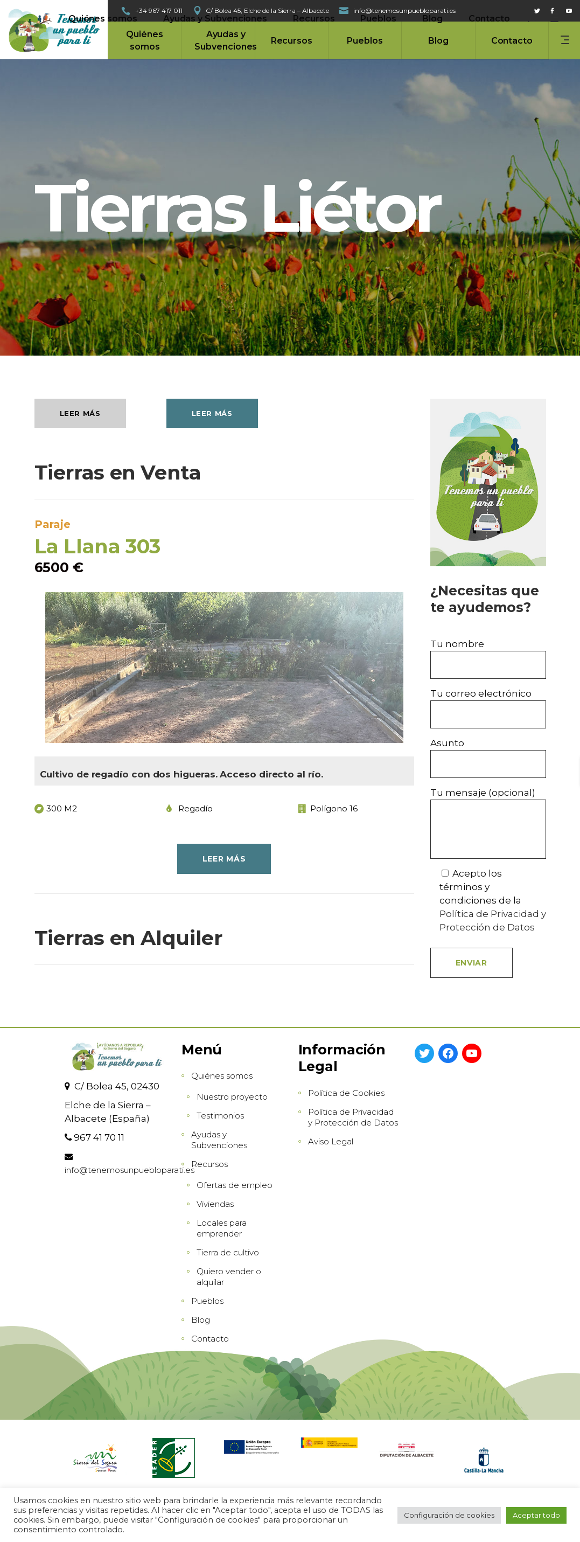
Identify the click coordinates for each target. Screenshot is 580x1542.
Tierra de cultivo (228, 1252)
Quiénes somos (222, 1076)
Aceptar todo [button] (536, 1515)
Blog (200, 1320)
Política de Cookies (346, 1093)
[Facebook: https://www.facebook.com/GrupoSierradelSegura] (448, 1053)
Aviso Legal (330, 1141)
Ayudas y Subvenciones (219, 1139)
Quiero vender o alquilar (229, 1276)
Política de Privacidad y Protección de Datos (353, 1117)
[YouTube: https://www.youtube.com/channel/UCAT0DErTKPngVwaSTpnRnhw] (471, 1053)
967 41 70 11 (99, 1137)
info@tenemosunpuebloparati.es (129, 1170)
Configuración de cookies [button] (449, 1515)
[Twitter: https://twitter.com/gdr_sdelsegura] (424, 1053)
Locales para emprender (222, 1228)
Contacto (210, 1338)
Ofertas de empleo (234, 1185)
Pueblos (207, 1301)
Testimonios (220, 1115)
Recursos (209, 1164)
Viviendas (215, 1204)
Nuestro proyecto (232, 1097)
